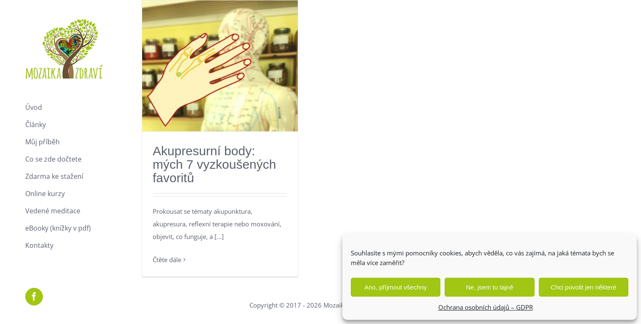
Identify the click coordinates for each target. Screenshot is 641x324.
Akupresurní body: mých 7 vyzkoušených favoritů (214, 164)
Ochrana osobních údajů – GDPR (485, 307)
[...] (219, 236)
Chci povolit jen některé (583, 287)
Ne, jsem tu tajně (490, 287)
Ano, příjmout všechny (395, 287)
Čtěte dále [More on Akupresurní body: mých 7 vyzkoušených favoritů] (167, 259)
